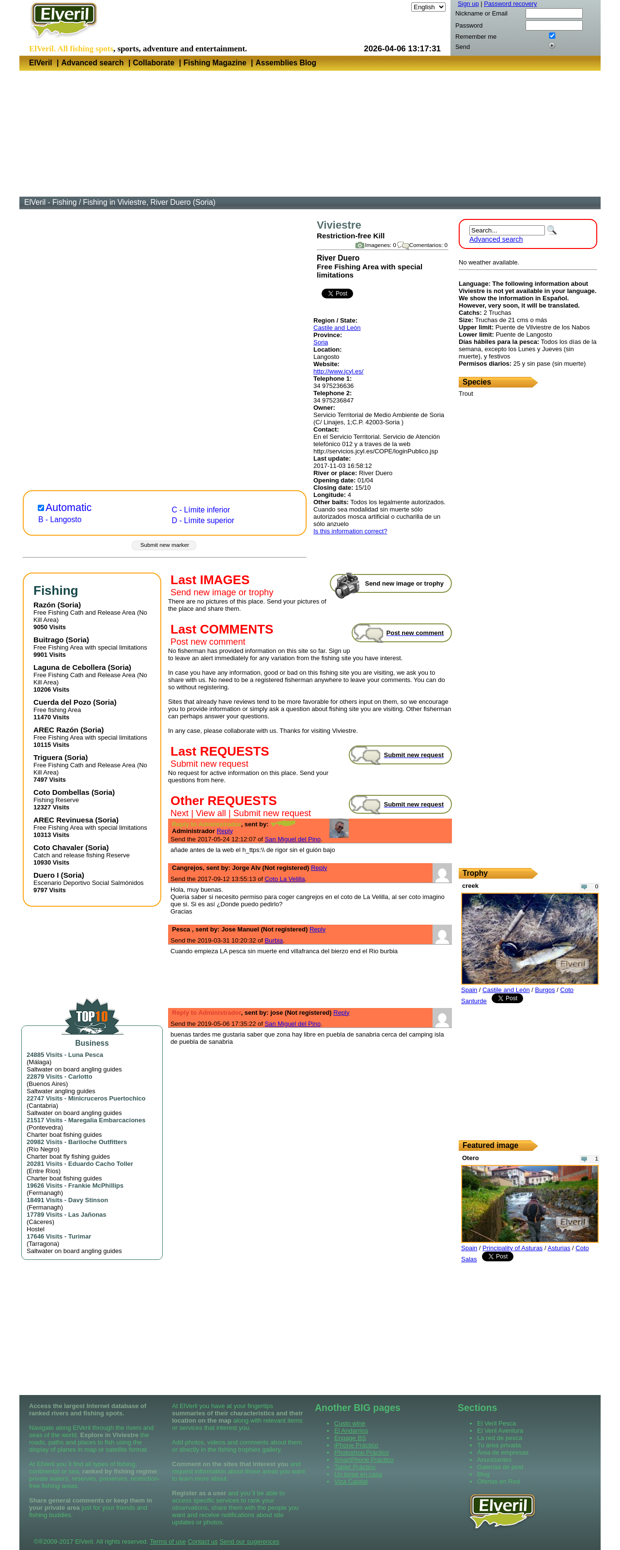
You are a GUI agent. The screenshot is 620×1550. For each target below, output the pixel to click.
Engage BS (350, 1438)
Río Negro (43, 1149)
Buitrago (48, 640)
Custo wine (349, 1423)
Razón (44, 605)
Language (396, 7)
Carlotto (80, 1076)
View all (211, 813)
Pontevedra (45, 1127)
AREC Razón (55, 730)
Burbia (273, 940)
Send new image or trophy (221, 592)
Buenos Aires (47, 1083)
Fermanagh (45, 1192)
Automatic (69, 507)
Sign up (468, 3)
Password (468, 25)
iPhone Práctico (356, 1445)
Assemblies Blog (285, 63)
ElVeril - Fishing (50, 202)
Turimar (79, 1236)
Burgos (545, 989)
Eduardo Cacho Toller (100, 1163)
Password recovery (510, 3)
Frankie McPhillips (96, 1185)
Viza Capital (351, 1481)
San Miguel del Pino (292, 839)
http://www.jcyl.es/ (338, 371)
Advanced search (92, 63)
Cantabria (42, 1105)
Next (179, 813)
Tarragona (43, 1243)
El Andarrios (351, 1430)
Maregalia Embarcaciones (107, 1120)
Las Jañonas (87, 1214)
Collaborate (153, 63)
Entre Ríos (43, 1171)
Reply (224, 831)
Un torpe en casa (358, 1474)
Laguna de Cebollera (69, 667)
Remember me (475, 36)
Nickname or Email (481, 13)
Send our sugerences (249, 1541)
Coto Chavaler (58, 847)
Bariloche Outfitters (97, 1142)
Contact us (202, 1541)
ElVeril (40, 63)
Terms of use (168, 1541)
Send (462, 46)
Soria (320, 342)
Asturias (559, 1248)
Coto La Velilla (284, 879)
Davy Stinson (88, 1200)
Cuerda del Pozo (62, 702)
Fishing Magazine (215, 63)
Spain (469, 989)
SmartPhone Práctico (364, 1459)
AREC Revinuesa (63, 820)
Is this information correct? (350, 531)
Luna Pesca (85, 1054)
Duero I (46, 875)
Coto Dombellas (61, 792)
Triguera (47, 757)
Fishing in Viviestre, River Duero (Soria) (149, 202)
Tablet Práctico (354, 1467)
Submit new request (209, 764)
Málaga (39, 1062)
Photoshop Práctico (361, 1452)
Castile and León (337, 327)
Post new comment (208, 642)
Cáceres (40, 1221)
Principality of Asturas (512, 1248)
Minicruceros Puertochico (107, 1098)
